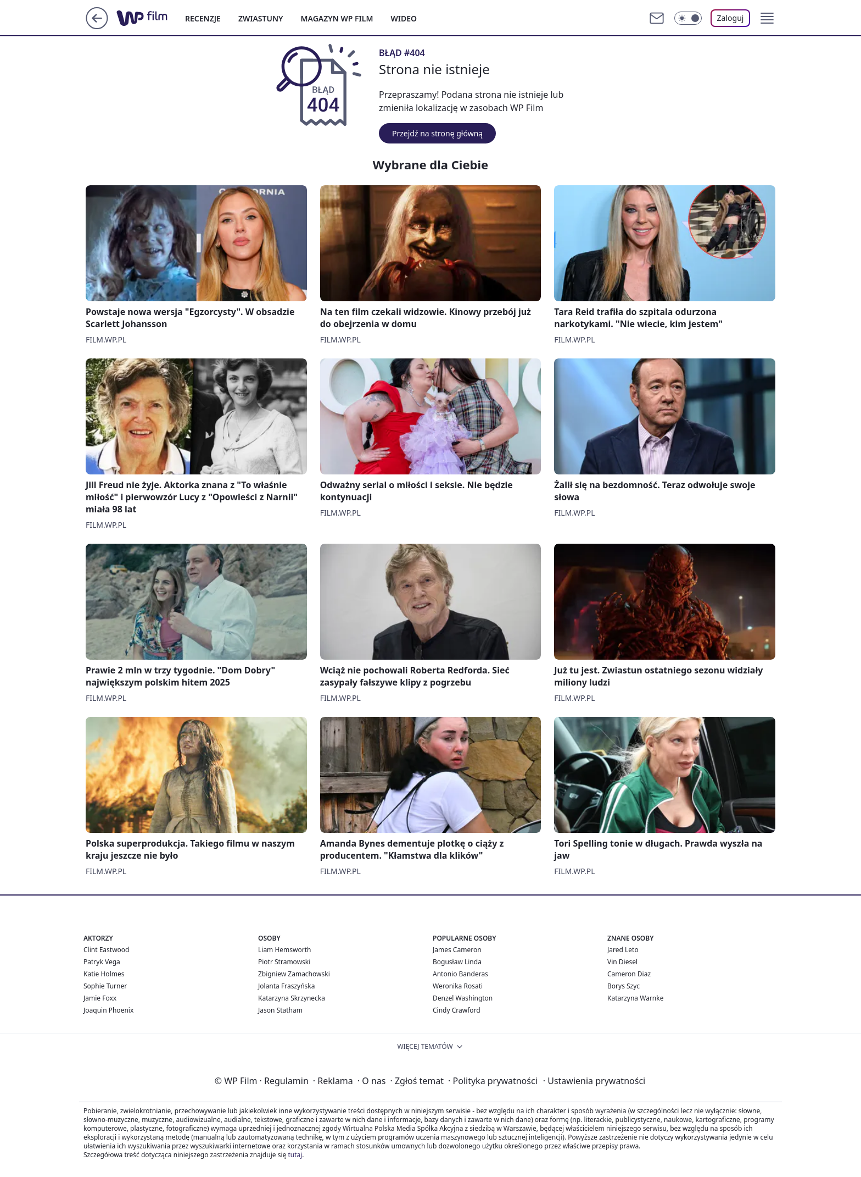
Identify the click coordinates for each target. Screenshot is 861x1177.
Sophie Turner (105, 986)
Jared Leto (623, 949)
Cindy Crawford (456, 1010)
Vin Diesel (622, 961)
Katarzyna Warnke (635, 998)
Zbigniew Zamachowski (294, 974)
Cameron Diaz (629, 974)
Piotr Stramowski (284, 961)
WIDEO (403, 18)
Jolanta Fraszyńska (286, 986)
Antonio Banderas (460, 974)
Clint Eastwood (106, 949)
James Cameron (457, 949)
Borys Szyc (623, 986)
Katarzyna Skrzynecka (291, 998)
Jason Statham (280, 1010)
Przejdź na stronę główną (437, 133)
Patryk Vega (101, 961)
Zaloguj (730, 18)
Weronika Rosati (458, 986)
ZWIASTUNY (260, 18)
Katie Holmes (103, 974)
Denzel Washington (463, 998)
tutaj (295, 1154)
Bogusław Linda (457, 961)
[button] (767, 18)
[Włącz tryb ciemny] (688, 18)
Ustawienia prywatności (594, 1081)
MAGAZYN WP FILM (337, 18)
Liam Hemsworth (284, 949)
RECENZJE (203, 18)
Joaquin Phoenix (108, 1010)
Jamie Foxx (99, 998)
